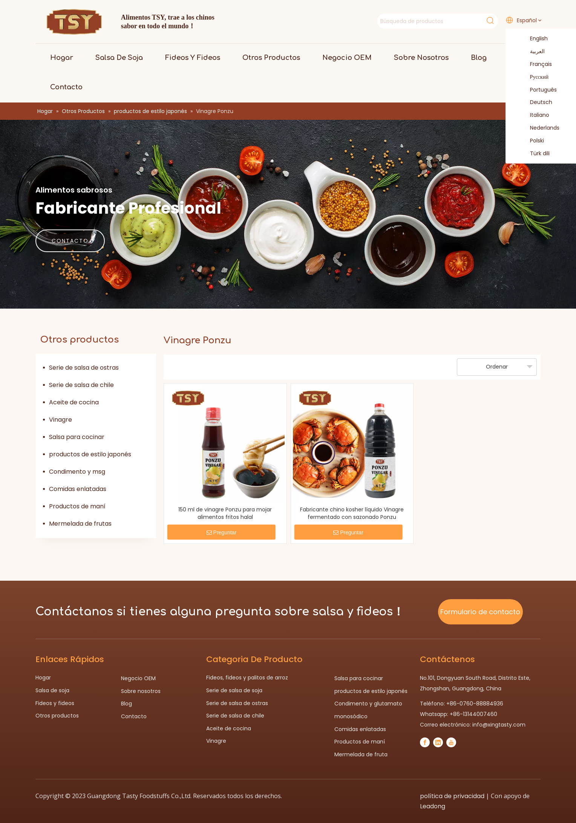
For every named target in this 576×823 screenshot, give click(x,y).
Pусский (534, 77)
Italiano (535, 115)
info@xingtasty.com (498, 724)
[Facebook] (425, 742)
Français (536, 64)
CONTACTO (70, 241)
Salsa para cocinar (76, 437)
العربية (533, 51)
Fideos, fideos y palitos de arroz (247, 677)
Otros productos (57, 715)
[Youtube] (451, 742)
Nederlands (540, 128)
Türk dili (535, 153)
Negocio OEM (138, 678)
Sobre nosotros (141, 691)
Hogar (43, 677)
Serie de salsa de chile (81, 385)
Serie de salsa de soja (234, 690)
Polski (532, 140)
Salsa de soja (52, 690)
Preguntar (221, 532)
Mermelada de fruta (361, 754)
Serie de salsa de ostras (84, 367)
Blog (126, 703)
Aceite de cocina (74, 402)
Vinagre (60, 419)
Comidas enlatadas (77, 489)
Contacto (134, 716)
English (534, 38)
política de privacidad (452, 796)
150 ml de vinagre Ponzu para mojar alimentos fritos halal (225, 513)
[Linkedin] (438, 742)
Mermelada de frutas (80, 523)
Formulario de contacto (480, 611)
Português (539, 90)
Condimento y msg (77, 471)
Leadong (432, 806)
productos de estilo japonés (90, 454)
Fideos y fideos (54, 703)
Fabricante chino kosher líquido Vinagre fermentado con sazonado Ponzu (352, 513)
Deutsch (536, 102)
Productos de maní (77, 506)
